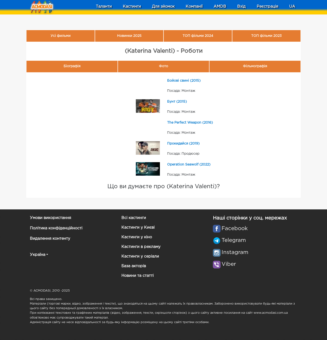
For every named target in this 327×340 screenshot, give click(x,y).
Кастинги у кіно (136, 237)
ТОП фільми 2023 (266, 35)
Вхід (241, 6)
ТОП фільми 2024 (198, 35)
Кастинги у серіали (140, 256)
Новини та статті (137, 276)
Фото (163, 66)
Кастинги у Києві (138, 227)
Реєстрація (267, 6)
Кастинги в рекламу (140, 247)
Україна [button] (37, 255)
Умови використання (50, 218)
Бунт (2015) (177, 101)
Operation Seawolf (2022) (188, 164)
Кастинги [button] (132, 6)
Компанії (194, 6)
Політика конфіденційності (56, 228)
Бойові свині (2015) (184, 80)
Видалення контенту (50, 238)
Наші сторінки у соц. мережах (250, 218)
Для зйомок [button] (163, 6)
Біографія (72, 66)
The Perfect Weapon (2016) (190, 122)
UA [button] (292, 6)
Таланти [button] (104, 6)
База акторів (133, 266)
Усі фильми (61, 35)
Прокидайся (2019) (183, 143)
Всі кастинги (133, 218)
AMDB (220, 6)
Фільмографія (255, 66)
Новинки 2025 (129, 35)
